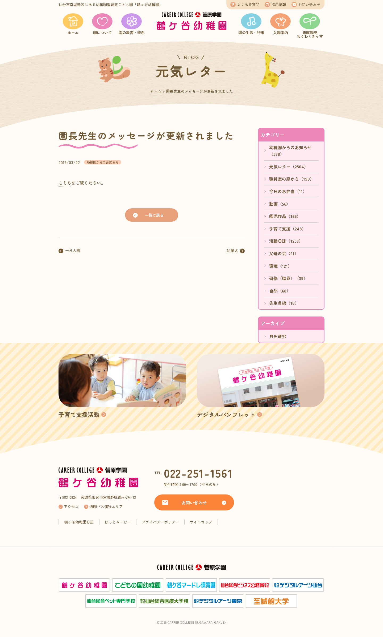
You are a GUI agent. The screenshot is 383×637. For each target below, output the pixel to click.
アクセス (71, 506)
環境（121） (280, 266)
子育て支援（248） (287, 228)
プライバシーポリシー (160, 522)
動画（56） (279, 204)
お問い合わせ (309, 4)
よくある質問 (248, 4)
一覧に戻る (154, 215)
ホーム (73, 32)
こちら (65, 183)
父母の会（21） (284, 253)
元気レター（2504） (288, 166)
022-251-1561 (198, 472)
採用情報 (278, 4)
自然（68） (280, 290)
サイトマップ (201, 522)
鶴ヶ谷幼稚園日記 (79, 522)
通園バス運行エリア (106, 506)
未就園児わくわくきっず (310, 34)
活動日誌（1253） (286, 241)
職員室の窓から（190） (291, 179)
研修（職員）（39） (288, 278)
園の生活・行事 (251, 32)
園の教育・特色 (132, 32)
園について (102, 32)
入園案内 (280, 32)
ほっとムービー (118, 522)
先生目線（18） (284, 303)
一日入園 (72, 250)
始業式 (232, 250)
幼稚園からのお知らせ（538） (290, 150)
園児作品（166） (285, 216)
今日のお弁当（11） (288, 191)
